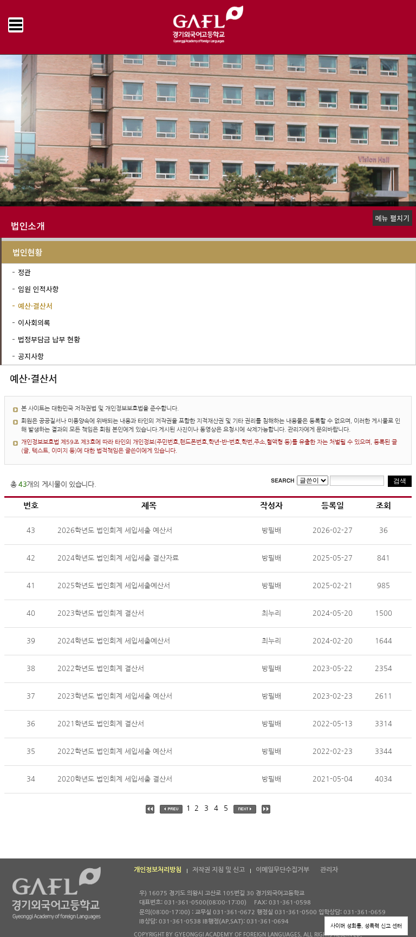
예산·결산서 (35, 306)
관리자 (329, 870)
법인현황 (27, 252)
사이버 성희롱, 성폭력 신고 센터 (366, 925)
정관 (24, 272)
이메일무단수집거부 (282, 870)
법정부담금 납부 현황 (49, 339)
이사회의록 (34, 322)
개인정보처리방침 (157, 870)
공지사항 (31, 356)
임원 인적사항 (38, 289)
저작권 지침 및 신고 (218, 870)
